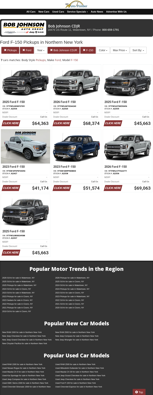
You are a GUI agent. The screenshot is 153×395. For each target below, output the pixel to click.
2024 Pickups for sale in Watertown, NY (72, 289)
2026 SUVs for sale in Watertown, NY (18, 278)
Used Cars (58, 11)
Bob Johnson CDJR (63, 50)
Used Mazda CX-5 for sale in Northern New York (23, 372)
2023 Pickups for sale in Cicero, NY (17, 296)
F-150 (88, 50)
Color (103, 50)
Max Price (120, 50)
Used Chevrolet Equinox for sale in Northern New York (78, 387)
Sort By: (138, 50)
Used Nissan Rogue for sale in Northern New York (23, 368)
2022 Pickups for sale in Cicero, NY (17, 304)
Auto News (97, 11)
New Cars (43, 11)
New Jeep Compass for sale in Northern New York (76, 336)
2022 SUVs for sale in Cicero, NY (69, 300)
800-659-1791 (110, 29)
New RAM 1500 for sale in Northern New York (22, 332)
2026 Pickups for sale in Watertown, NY (72, 278)
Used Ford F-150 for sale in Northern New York (75, 383)
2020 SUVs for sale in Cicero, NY (69, 308)
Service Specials (77, 11)
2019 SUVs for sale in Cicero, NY (16, 311)
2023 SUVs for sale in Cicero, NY (69, 293)
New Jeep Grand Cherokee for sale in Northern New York (27, 340)
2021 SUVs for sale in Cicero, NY (69, 304)
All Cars (30, 11)
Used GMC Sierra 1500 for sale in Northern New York (25, 383)
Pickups (10, 50)
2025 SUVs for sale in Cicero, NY (69, 281)
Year (40, 50)
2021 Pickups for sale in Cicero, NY (17, 308)
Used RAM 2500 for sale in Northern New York (75, 364)
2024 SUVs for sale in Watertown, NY (71, 285)
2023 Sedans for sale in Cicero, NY (17, 300)
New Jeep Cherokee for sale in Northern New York (24, 336)
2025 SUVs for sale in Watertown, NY (18, 281)
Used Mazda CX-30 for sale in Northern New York (76, 372)
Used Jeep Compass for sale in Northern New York (24, 379)
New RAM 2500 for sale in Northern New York (75, 332)
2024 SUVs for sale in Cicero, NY (16, 289)
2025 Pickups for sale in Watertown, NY (19, 285)
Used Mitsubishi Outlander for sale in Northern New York (79, 368)
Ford (26, 50)
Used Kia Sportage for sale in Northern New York (23, 375)
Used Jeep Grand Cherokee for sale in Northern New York (80, 375)
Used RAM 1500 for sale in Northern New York (22, 364)
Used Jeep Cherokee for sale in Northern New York (77, 379)
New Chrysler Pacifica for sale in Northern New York (24, 343)
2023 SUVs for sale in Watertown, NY (18, 293)
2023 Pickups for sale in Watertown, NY (72, 296)
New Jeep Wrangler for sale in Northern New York (76, 340)
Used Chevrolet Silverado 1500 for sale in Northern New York (26, 387)
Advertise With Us (116, 11)
